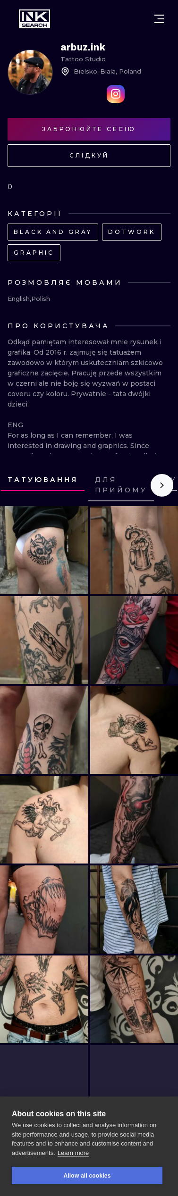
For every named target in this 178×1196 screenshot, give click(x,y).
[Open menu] (159, 19)
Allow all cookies (86, 1175)
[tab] (43, 480)
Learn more (73, 1152)
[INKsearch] (34, 19)
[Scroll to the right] (162, 485)
